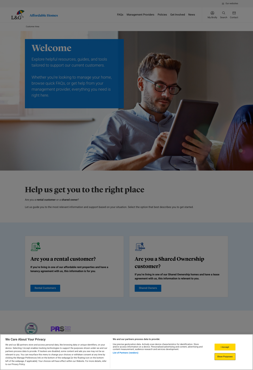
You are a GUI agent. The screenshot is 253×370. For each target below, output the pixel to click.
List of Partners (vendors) (125, 352)
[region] (126, 352)
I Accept (225, 347)
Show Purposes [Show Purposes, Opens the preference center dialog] (225, 356)
